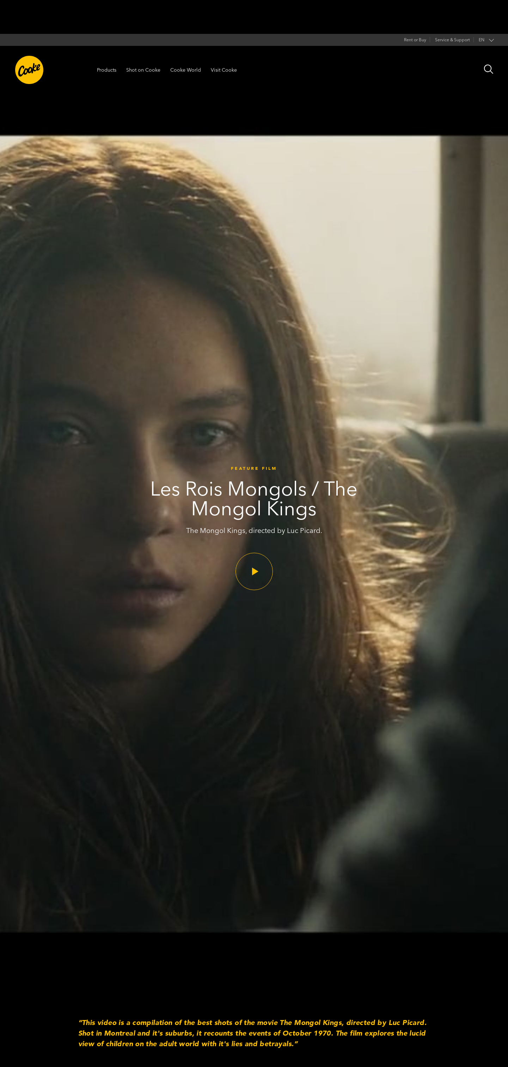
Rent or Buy (415, 39)
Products (106, 70)
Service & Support (452, 39)
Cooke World (185, 70)
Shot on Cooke (143, 70)
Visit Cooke (224, 70)
